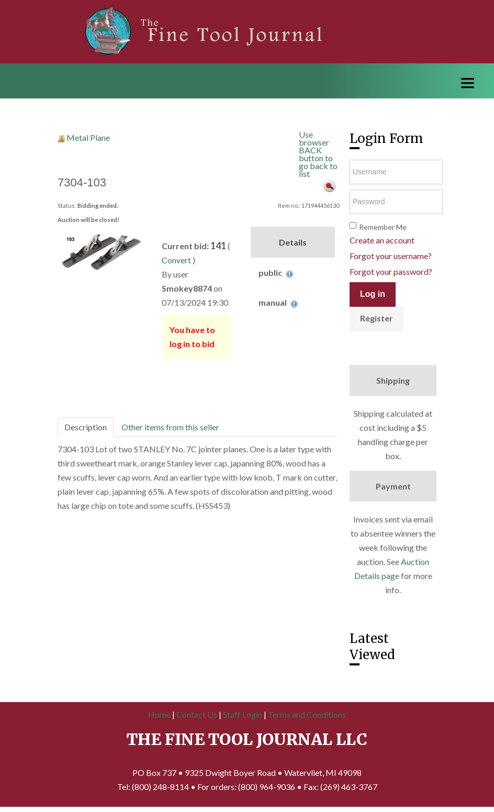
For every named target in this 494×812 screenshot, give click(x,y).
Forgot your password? (391, 271)
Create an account (382, 240)
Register (376, 318)
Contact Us (196, 714)
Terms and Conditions (307, 714)
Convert (176, 260)
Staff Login (242, 714)
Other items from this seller (170, 427)
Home (159, 714)
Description (85, 427)
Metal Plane (88, 137)
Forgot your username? (391, 256)
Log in (372, 294)
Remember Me (383, 227)
